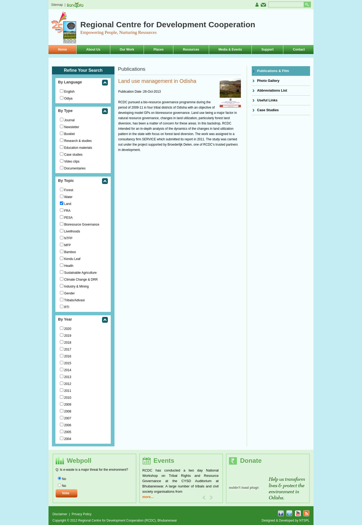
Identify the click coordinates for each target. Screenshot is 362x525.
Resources (191, 49)
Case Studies (268, 110)
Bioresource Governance (81, 224)
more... (148, 497)
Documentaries (75, 168)
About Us (93, 49)
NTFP (68, 238)
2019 (67, 336)
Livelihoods (72, 231)
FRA (67, 211)
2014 (67, 370)
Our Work (127, 49)
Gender (69, 293)
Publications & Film (273, 71)
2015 (67, 363)
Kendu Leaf (72, 259)
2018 (67, 342)
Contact (299, 49)
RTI (66, 307)
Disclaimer (60, 514)
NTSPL (304, 520)
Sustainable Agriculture (80, 273)
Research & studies (78, 141)
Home (62, 49)
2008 (67, 411)
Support (267, 49)
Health (68, 266)
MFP (67, 245)
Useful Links (267, 100)
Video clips (72, 161)
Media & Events (230, 49)
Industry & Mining (76, 286)
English (69, 91)
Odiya (68, 98)
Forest (68, 190)
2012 (67, 384)
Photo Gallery (268, 81)
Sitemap (57, 5)
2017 (67, 349)
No (64, 479)
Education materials (78, 148)
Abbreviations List (272, 90)
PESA (68, 217)
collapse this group (105, 83)
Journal (69, 120)
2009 (67, 404)
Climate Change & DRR (81, 279)
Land (67, 204)
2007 (67, 418)
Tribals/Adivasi (74, 300)
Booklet (69, 134)
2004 (67, 439)
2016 (67, 356)
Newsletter (71, 127)
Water (68, 197)
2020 (67, 329)
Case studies (73, 154)
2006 (67, 425)
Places (158, 49)
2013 (67, 377)
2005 (67, 432)
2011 (67, 391)
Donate (251, 460)
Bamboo (70, 252)
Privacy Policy (81, 514)
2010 (67, 398)
